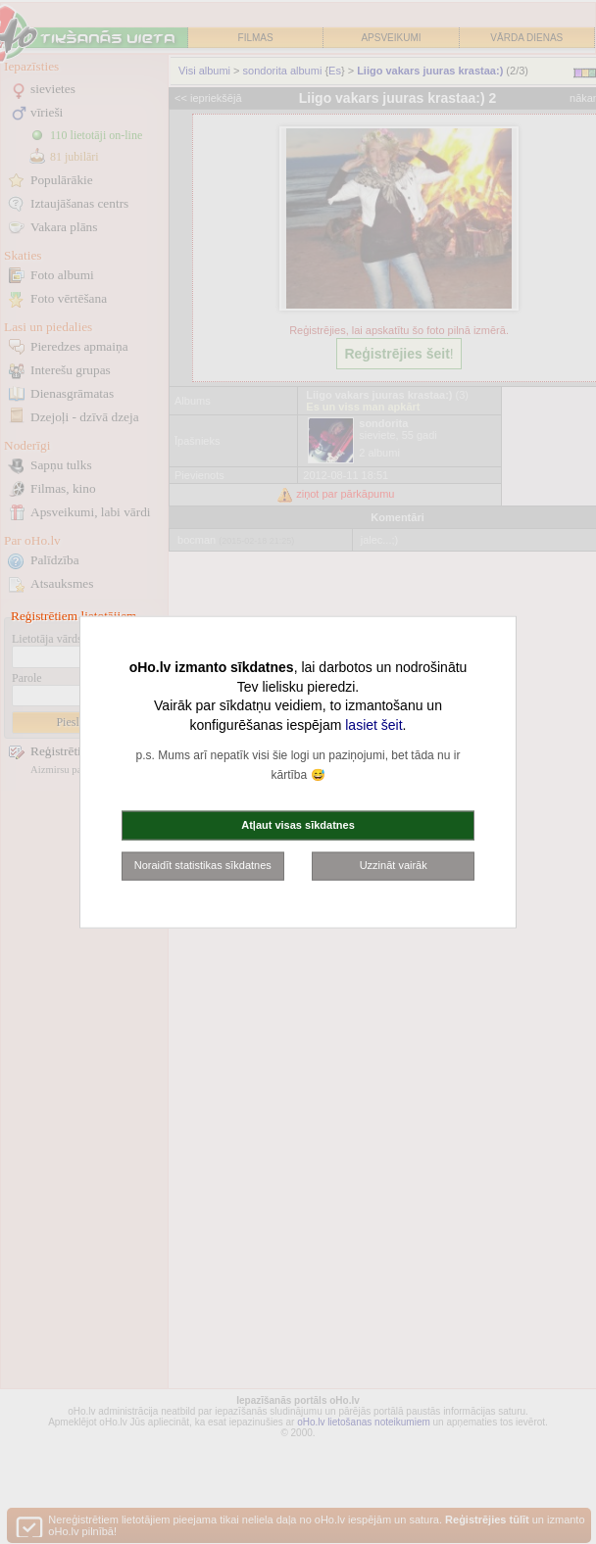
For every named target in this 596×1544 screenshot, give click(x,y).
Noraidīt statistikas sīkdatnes (203, 865)
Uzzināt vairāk (393, 865)
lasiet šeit (373, 724)
